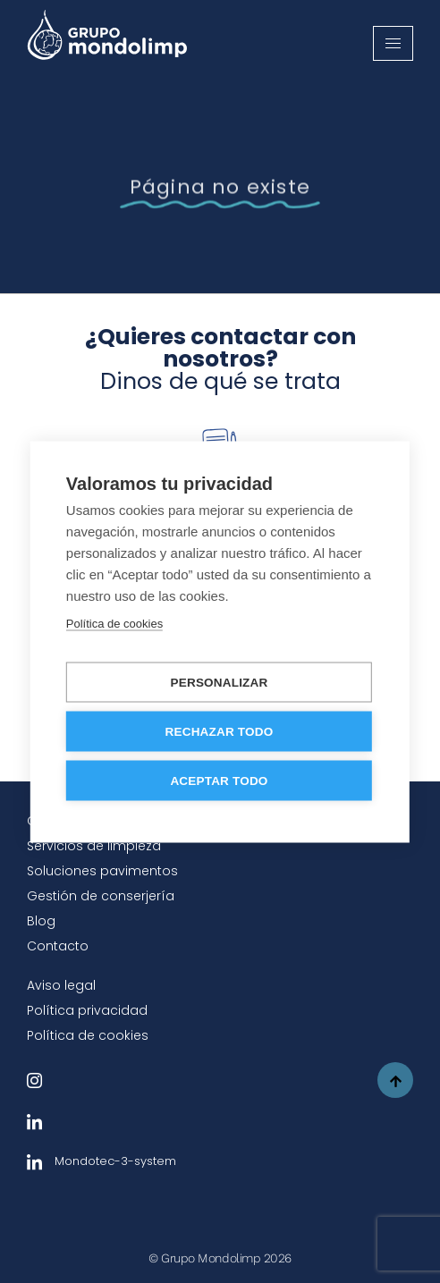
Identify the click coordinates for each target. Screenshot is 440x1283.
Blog (41, 921)
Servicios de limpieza (94, 846)
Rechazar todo (219, 731)
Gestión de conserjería (100, 896)
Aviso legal (61, 985)
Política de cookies (87, 1035)
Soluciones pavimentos (102, 871)
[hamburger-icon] (393, 43)
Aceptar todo (218, 780)
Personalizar (219, 681)
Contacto (58, 946)
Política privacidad (87, 1010)
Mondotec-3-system (101, 1160)
